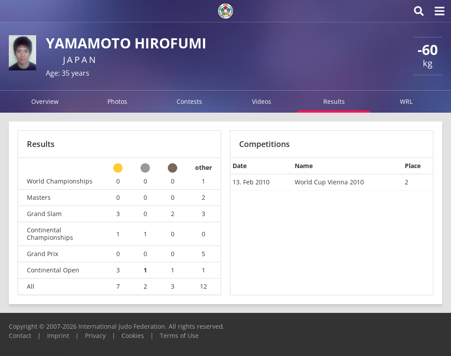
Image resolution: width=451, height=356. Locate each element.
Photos (117, 101)
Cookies (133, 335)
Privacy (95, 335)
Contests (189, 101)
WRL (406, 101)
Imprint (58, 335)
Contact (20, 335)
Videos (261, 101)
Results (334, 101)
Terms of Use (179, 335)
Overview (45, 101)
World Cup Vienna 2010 (329, 182)
